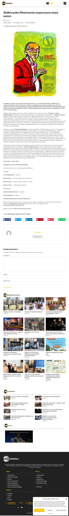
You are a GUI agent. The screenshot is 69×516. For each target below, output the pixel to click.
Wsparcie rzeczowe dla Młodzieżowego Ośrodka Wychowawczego (32, 354)
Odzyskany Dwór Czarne (32, 332)
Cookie (49, 513)
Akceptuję (39, 510)
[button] (66, 499)
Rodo (52, 513)
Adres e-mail (7, 280)
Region (8, 471)
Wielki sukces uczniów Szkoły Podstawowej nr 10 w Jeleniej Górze (12, 376)
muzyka (25, 26)
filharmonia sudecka (9, 26)
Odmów (50, 510)
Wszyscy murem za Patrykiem (12, 312)
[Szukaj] (47, 3)
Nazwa (5, 274)
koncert (19, 26)
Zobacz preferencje (61, 510)
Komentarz (6, 255)
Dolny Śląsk (8, 22)
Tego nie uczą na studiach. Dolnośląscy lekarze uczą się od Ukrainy (34, 376)
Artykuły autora (37, 236)
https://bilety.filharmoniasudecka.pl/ (13, 205)
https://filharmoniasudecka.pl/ (22, 208)
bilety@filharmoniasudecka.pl (18, 203)
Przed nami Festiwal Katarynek (34, 312)
